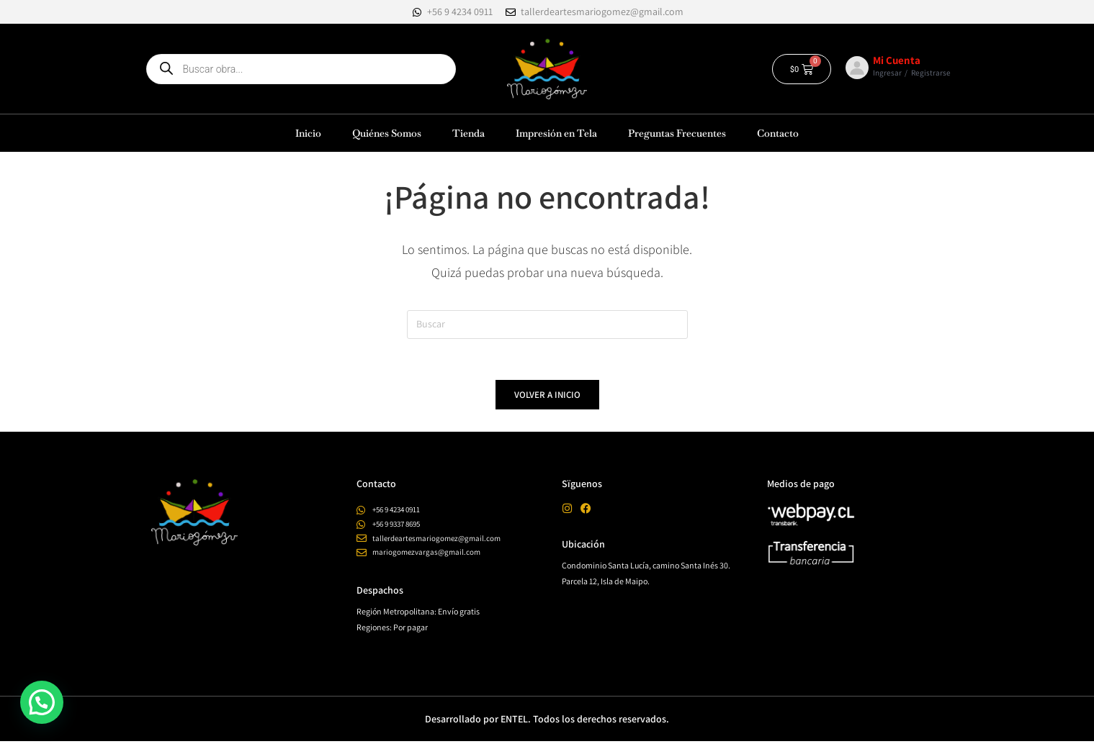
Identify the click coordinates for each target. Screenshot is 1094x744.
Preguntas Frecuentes (677, 133)
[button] (41, 702)
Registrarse (931, 73)
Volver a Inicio (547, 397)
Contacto (778, 133)
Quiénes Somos (386, 133)
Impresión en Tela (556, 133)
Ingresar (887, 73)
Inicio (308, 133)
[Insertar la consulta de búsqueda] (547, 324)
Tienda (468, 133)
